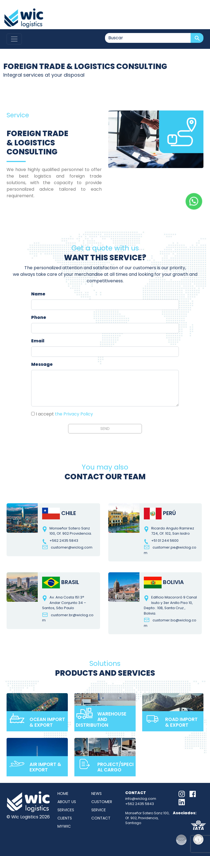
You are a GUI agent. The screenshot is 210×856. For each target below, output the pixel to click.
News (96, 793)
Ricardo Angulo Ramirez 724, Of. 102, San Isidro (172, 531)
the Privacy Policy (74, 414)
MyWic (64, 826)
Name (38, 294)
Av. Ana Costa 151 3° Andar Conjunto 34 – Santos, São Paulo (64, 602)
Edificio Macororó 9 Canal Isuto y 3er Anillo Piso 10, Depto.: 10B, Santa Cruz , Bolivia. (170, 605)
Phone (38, 317)
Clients (64, 818)
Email (37, 341)
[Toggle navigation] (14, 39)
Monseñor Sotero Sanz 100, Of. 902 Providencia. (70, 531)
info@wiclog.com (140, 798)
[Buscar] (148, 38)
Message (42, 364)
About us (66, 801)
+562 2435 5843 (63, 540)
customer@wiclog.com (71, 547)
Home (62, 793)
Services (65, 810)
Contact (100, 818)
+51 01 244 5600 (165, 540)
